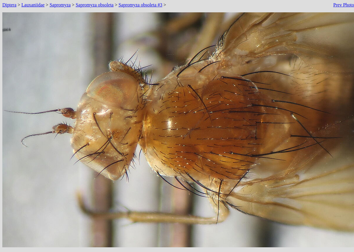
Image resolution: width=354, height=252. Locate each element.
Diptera (9, 4)
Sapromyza (60, 4)
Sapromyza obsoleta (94, 4)
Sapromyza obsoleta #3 (140, 4)
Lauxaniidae (33, 4)
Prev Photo (343, 4)
